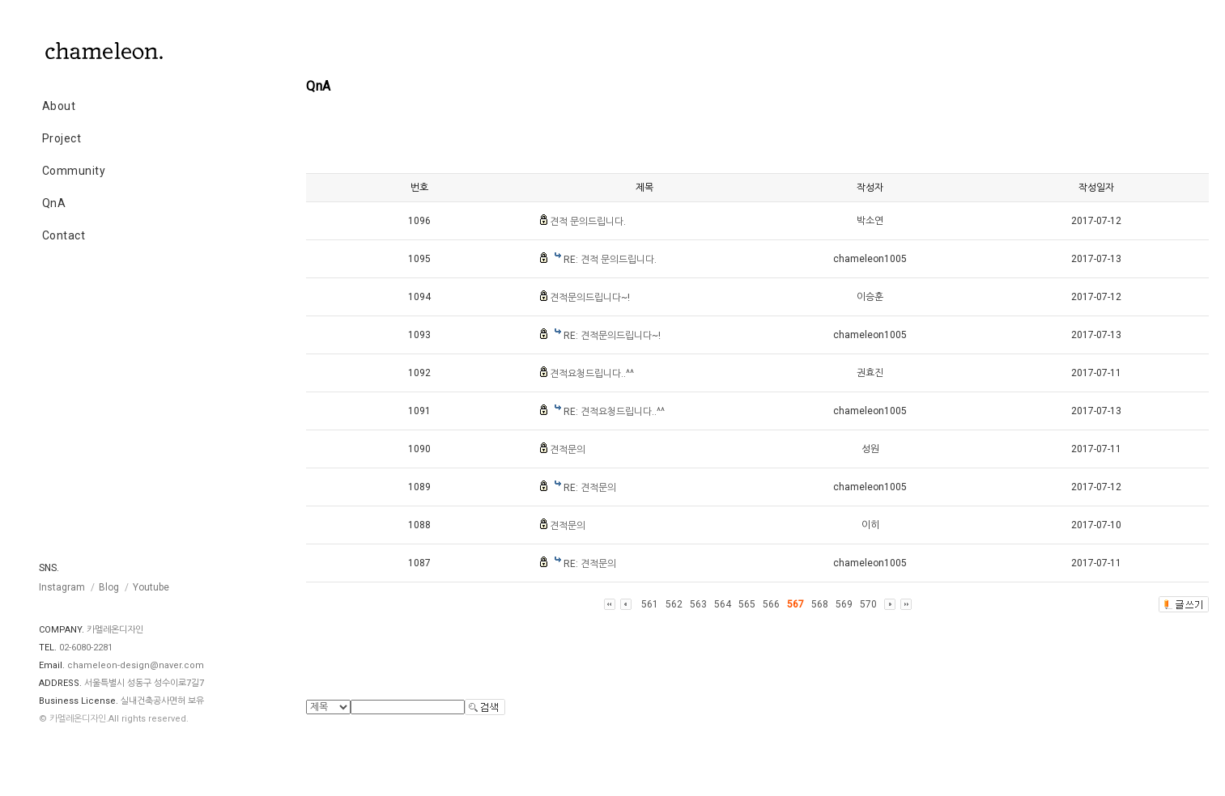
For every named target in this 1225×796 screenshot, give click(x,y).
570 (868, 604)
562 (674, 604)
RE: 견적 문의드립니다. (610, 259)
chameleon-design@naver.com (135, 665)
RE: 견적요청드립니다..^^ (614, 411)
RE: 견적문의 (590, 487)
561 (649, 604)
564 (722, 604)
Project (62, 138)
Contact (64, 235)
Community (74, 170)
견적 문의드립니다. (588, 221)
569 (844, 604)
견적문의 (567, 449)
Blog (109, 587)
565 (746, 604)
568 (819, 604)
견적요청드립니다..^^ (592, 373)
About (59, 106)
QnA (54, 203)
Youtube (151, 587)
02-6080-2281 (86, 647)
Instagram (62, 587)
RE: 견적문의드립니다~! (612, 335)
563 (698, 604)
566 (771, 604)
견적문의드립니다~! (590, 297)
